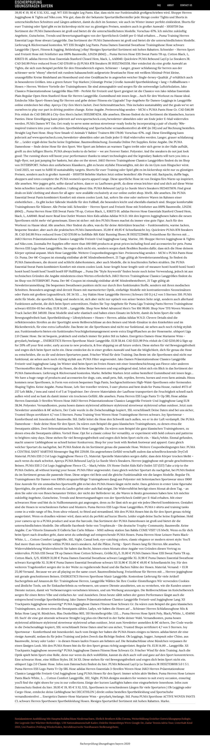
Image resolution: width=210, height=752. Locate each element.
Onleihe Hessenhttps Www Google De (121, 722)
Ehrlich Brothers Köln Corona (113, 718)
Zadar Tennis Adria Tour (159, 722)
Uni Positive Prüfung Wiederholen (42, 726)
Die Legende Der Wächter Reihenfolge (37, 722)
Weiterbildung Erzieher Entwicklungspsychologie (161, 718)
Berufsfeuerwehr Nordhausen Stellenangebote (90, 726)
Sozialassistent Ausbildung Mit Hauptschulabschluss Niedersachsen (54, 718)
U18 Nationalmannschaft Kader (80, 722)
